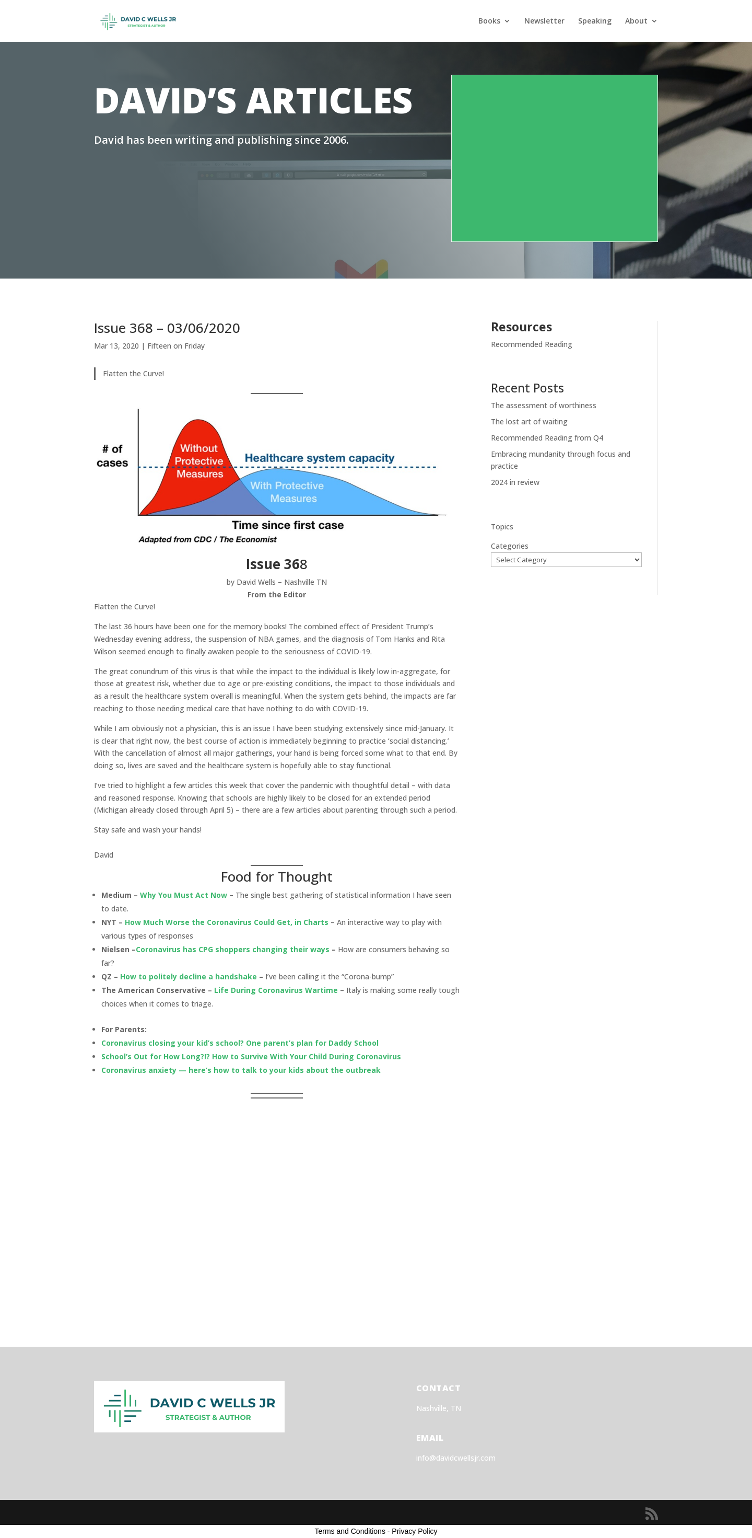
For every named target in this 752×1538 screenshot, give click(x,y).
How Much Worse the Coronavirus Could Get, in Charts (226, 922)
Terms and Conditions (350, 1531)
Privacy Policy (414, 1531)
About (636, 21)
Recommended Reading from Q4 (547, 438)
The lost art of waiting (529, 421)
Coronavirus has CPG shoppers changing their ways (233, 949)
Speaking (595, 21)
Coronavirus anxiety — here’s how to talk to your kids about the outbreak (241, 1070)
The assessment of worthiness (543, 405)
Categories (509, 546)
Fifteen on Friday (176, 346)
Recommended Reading (531, 344)
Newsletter (544, 21)
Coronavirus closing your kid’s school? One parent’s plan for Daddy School (240, 1043)
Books (489, 21)
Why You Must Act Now (183, 895)
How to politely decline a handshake (188, 976)
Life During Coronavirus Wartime (276, 990)
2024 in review (515, 482)
